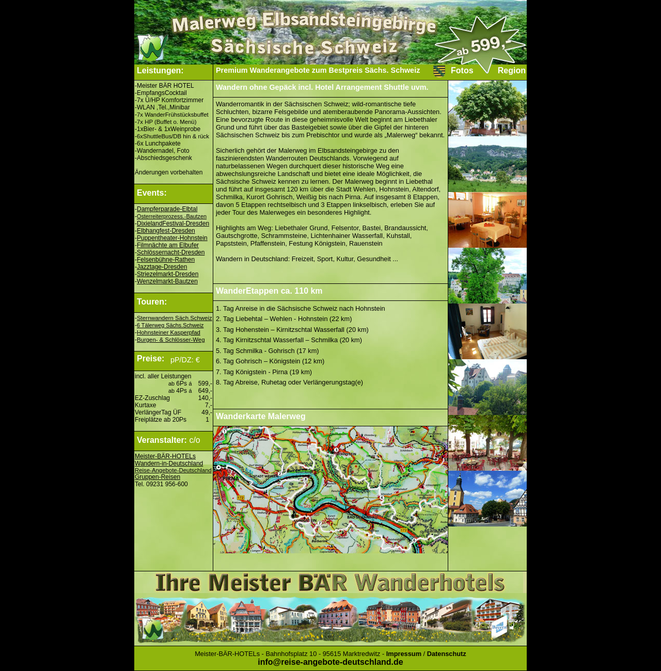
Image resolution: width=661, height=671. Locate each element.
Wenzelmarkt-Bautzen (167, 281)
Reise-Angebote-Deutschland (173, 470)
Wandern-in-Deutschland (169, 463)
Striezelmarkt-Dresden (167, 274)
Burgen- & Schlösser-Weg (170, 340)
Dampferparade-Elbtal (167, 209)
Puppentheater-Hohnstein (172, 238)
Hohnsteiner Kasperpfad (168, 332)
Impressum (403, 654)
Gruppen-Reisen (157, 477)
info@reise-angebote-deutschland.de (330, 662)
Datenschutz (446, 654)
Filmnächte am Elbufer (168, 245)
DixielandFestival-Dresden (173, 223)
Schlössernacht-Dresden (170, 252)
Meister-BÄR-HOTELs (165, 456)
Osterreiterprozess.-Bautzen (172, 216)
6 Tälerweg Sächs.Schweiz (170, 325)
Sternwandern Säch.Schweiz (174, 318)
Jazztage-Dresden (162, 266)
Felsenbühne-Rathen (166, 259)
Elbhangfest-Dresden (166, 230)
